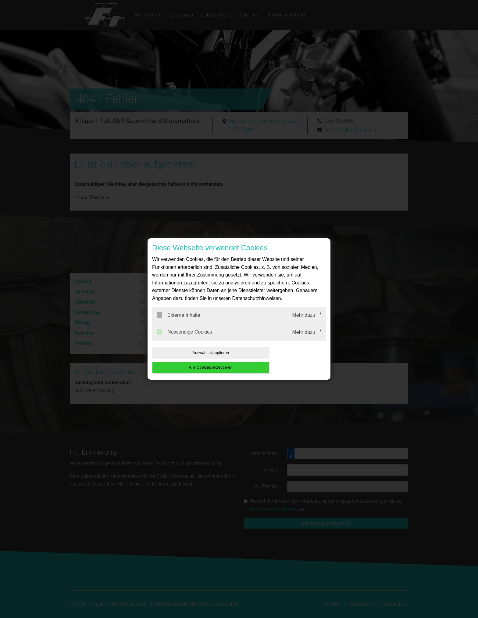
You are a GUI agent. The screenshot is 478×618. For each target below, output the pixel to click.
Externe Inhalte (178, 322)
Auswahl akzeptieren (191, 360)
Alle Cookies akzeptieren (287, 360)
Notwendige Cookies (184, 339)
